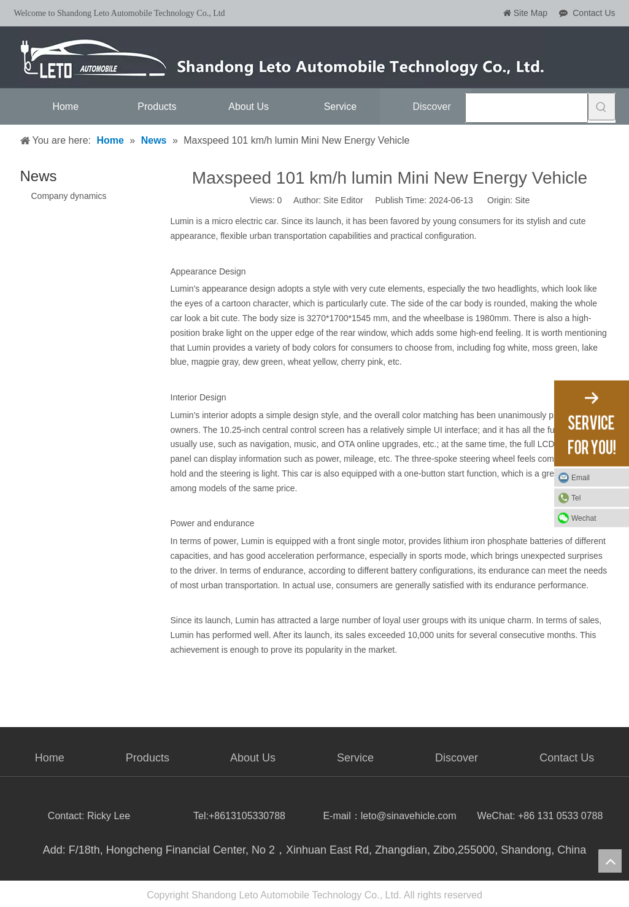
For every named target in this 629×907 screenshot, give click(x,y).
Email (580, 477)
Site (522, 200)
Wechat (583, 517)
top (610, 861)
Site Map (530, 13)
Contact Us (594, 13)
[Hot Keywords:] (601, 106)
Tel (576, 497)
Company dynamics (69, 196)
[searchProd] (526, 108)
